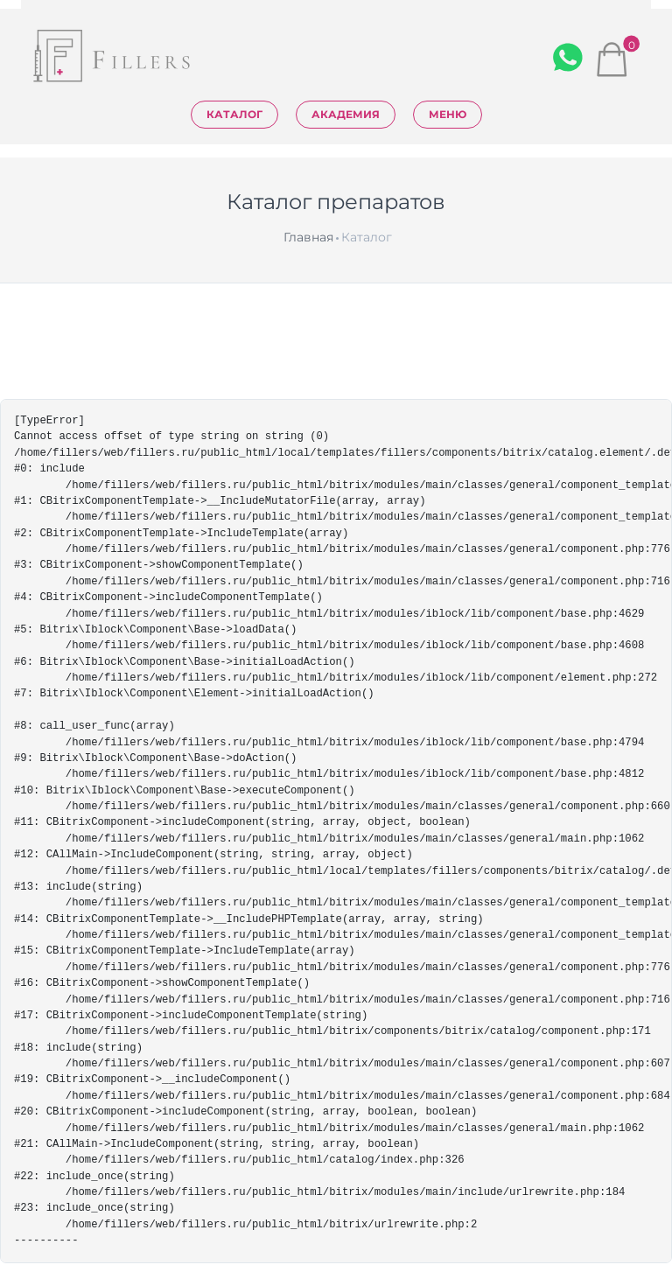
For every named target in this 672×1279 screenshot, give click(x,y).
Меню (447, 114)
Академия (346, 114)
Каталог (234, 114)
